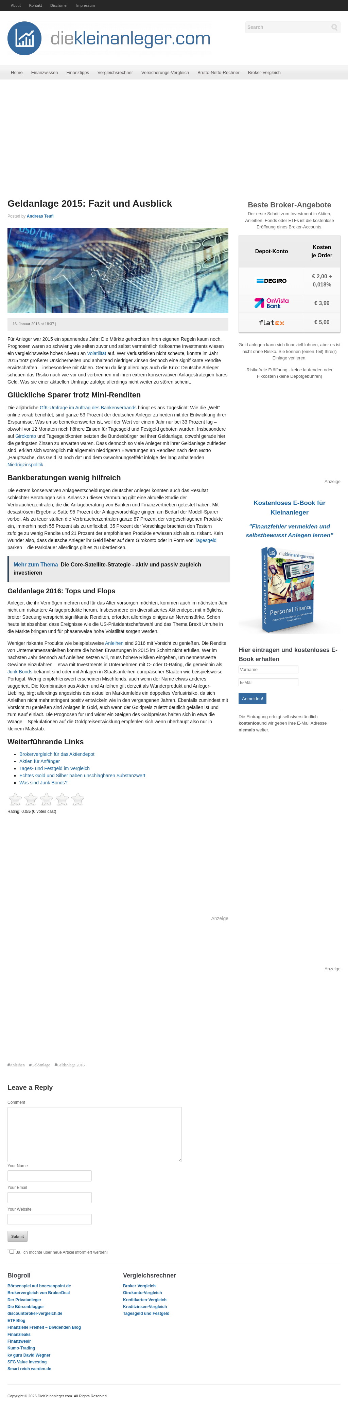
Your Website (19, 1209)
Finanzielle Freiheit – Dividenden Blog (44, 1327)
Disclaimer (59, 5)
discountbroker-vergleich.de (34, 1313)
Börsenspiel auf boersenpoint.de (39, 1286)
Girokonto (25, 436)
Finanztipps (77, 72)
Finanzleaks (19, 1334)
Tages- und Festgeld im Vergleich (54, 768)
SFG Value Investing (27, 1362)
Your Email (17, 1187)
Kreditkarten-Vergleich (145, 1300)
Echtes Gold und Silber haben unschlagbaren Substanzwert (82, 775)
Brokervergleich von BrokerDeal (38, 1292)
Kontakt (35, 5)
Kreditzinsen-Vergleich (145, 1306)
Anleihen (115, 643)
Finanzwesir (19, 1341)
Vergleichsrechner (115, 72)
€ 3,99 (321, 303)
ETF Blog (16, 1320)
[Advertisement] (174, 138)
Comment (16, 1102)
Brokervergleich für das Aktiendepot (56, 754)
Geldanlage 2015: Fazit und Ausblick (89, 203)
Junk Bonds (19, 671)
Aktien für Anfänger (39, 761)
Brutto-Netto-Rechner (218, 72)
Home (17, 72)
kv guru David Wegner (28, 1355)
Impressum (85, 5)
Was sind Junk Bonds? (43, 782)
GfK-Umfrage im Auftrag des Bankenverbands (89, 407)
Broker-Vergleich (264, 72)
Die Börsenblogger (25, 1306)
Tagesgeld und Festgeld (146, 1313)
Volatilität (96, 353)
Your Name (17, 1165)
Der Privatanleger (24, 1300)
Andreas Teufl (40, 216)
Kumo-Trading (21, 1348)
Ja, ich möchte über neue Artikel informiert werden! (57, 1252)
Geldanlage (41, 1065)
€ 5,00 (321, 322)
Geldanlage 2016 (71, 1065)
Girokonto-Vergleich (142, 1292)
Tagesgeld (205, 540)
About (16, 5)
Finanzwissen (44, 72)
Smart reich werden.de (29, 1368)
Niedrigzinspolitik (25, 464)
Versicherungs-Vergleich (165, 72)
